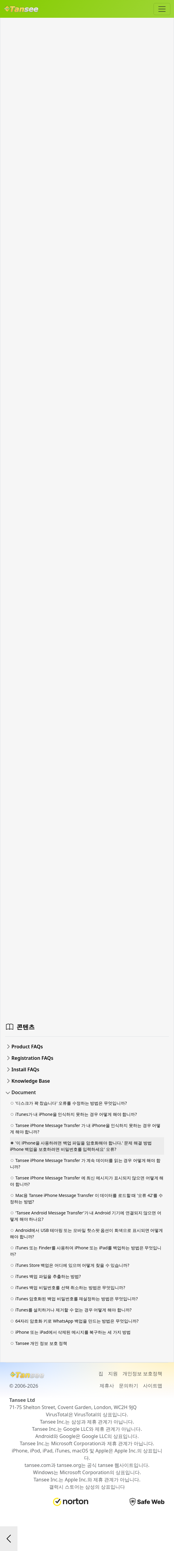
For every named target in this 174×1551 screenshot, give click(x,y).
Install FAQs (25, 1069)
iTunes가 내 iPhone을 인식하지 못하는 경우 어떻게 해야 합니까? (73, 1114)
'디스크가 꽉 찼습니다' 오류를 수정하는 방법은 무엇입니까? (68, 1103)
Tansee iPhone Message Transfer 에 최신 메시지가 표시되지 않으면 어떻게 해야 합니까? (86, 1181)
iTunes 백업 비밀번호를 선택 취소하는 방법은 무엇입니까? (67, 1287)
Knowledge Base (30, 1081)
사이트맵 (152, 1385)
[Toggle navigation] (162, 9)
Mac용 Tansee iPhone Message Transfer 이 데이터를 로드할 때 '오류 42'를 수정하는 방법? (86, 1198)
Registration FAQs (32, 1058)
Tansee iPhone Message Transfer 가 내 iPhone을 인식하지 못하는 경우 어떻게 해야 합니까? (85, 1128)
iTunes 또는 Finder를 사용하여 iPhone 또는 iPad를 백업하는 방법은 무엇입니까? (85, 1251)
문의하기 (128, 1385)
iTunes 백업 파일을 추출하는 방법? (45, 1276)
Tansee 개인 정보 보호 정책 (38, 1343)
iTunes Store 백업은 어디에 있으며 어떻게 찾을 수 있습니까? (69, 1265)
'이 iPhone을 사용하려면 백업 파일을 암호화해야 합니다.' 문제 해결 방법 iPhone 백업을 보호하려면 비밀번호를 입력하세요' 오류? (81, 1146)
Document (23, 1092)
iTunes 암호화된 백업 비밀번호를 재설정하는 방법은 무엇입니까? (74, 1298)
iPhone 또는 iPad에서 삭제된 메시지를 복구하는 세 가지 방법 (70, 1332)
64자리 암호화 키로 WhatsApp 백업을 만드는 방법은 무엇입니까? (74, 1321)
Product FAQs (27, 1046)
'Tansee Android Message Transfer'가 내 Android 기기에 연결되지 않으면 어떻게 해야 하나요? (85, 1216)
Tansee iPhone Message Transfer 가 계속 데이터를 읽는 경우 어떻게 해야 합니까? (85, 1163)
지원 (113, 1373)
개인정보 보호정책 (142, 1373)
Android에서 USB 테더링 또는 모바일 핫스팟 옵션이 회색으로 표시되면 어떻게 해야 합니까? (86, 1233)
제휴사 (107, 1385)
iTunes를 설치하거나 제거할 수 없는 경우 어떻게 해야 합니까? (71, 1310)
